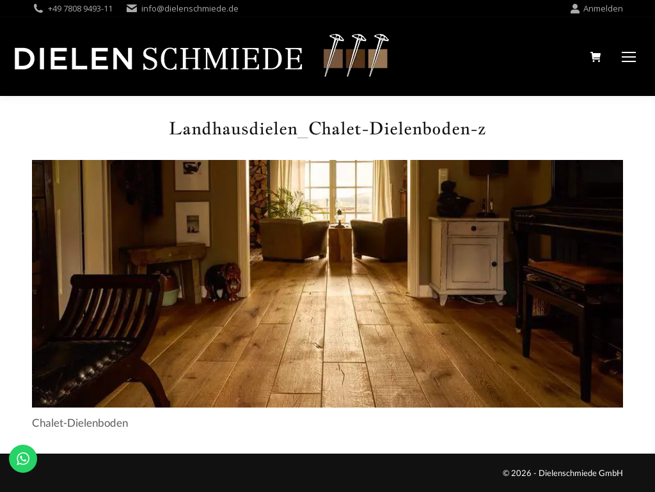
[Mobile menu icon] (628, 57)
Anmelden (596, 9)
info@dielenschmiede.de (190, 8)
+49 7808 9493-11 (80, 8)
